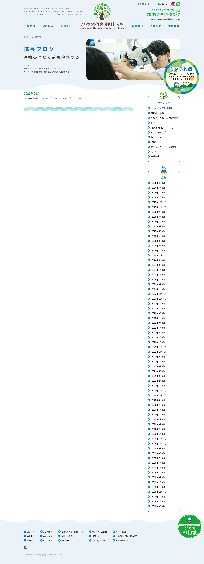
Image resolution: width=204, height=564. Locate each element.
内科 (153, 123)
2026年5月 (156, 188)
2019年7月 (156, 458)
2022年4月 (156, 337)
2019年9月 (156, 448)
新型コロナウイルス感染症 (163, 147)
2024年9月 (156, 260)
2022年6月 (156, 333)
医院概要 (143, 4)
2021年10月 (157, 352)
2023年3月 (156, 313)
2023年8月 (156, 304)
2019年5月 (156, 468)
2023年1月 (156, 318)
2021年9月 (156, 357)
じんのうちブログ (99, 540)
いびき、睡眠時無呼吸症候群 (164, 118)
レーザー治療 (157, 137)
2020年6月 (156, 410)
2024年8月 (156, 265)
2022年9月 (156, 323)
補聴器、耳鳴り (158, 113)
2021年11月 (157, 347)
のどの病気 (47, 540)
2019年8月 (156, 453)
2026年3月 (156, 193)
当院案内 (30, 536)
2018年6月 (156, 506)
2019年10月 (157, 443)
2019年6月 (156, 463)
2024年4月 (156, 279)
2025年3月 (156, 241)
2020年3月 (156, 424)
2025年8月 (156, 217)
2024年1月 (156, 289)
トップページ (28, 37)
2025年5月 (156, 231)
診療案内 (30, 540)
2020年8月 (156, 400)
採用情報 (96, 536)
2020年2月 (156, 429)
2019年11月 (157, 439)
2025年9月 (156, 212)
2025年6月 (156, 226)
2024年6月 (156, 275)
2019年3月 (156, 477)
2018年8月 (156, 497)
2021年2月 (156, 381)
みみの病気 (47, 532)
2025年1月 (156, 250)
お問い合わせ (164, 4)
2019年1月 (156, 487)
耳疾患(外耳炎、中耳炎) (162, 127)
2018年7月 (156, 501)
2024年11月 (157, 255)
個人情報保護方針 (123, 540)
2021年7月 (156, 362)
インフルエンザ (158, 132)
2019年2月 (156, 482)
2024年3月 (156, 284)
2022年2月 (156, 342)
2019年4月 (156, 472)
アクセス (153, 4)
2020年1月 (156, 434)
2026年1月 (156, 197)
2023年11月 (157, 299)
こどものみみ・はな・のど (72, 532)
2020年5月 (156, 414)
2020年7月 (156, 405)
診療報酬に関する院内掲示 (127, 536)
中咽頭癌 (155, 156)
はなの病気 (47, 536)
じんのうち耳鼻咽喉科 (161, 108)
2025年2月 (156, 246)
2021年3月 (156, 376)
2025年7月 (156, 222)
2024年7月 (156, 270)
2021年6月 (156, 366)
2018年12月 (157, 492)
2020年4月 (156, 419)
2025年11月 (157, 207)
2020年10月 (157, 395)
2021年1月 (156, 386)
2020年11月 (157, 390)
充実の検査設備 (67, 536)
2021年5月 (156, 371)
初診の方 (30, 532)
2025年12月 (157, 202)
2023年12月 (157, 294)
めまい (154, 152)
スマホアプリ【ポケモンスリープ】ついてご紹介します (65, 98)
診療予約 (65, 540)
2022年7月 (156, 328)
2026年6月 (156, 183)
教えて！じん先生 (99, 532)
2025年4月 (156, 236)
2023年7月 (156, 308)
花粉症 (154, 142)
